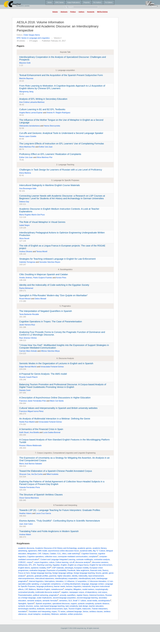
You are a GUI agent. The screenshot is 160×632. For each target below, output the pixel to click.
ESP (48, 568)
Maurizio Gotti (24, 63)
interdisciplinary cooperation (66, 578)
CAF (39, 554)
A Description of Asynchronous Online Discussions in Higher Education (55, 397)
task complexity (72, 606)
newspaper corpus (76, 592)
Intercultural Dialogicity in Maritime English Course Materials (49, 185)
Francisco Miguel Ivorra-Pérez (31, 411)
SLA (70, 601)
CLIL (59, 554)
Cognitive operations (35, 557)
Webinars (55, 614)
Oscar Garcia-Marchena (29, 498)
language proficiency (44, 586)
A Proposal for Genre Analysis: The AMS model (43, 374)
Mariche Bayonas (26, 78)
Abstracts (63, 12)
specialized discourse (61, 604)
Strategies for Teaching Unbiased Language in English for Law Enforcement (57, 259)
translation (22, 612)
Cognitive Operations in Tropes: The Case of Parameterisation (50, 321)
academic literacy (99, 548)
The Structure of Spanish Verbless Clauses (41, 494)
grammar (52, 576)
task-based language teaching (52, 606)
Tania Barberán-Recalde (29, 314)
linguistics (77, 586)
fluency (105, 570)
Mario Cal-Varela (57, 401)
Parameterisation (25, 595)
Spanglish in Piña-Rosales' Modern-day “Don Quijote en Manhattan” (53, 295)
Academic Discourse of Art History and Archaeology (56, 548)
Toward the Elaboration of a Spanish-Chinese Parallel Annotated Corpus (55, 471)
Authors (81, 12)
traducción (86, 609)
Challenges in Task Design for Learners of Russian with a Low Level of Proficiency (60, 169)
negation (64, 592)
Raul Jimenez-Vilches (28, 338)
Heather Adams (25, 513)
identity (75, 576)
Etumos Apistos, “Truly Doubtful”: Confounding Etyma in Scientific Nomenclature (59, 520)
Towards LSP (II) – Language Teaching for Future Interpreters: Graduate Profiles (59, 510)
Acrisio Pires (61, 278)
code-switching (73, 554)
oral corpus (102, 592)
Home (50, 2)
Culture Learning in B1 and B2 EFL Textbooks (42, 109)
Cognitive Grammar (89, 554)
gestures (30, 576)
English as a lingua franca (78, 565)
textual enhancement (54, 609)
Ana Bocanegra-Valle (27, 188)
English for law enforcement (101, 565)
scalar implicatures (44, 598)
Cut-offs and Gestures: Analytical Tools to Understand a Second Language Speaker (61, 133)
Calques (45, 554)
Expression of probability (56, 570)
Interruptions (50, 581)
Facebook (71, 570)
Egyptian (56, 565)
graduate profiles (41, 576)
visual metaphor (34, 614)
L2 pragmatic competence (50, 584)
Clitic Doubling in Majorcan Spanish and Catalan (43, 274)
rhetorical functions (96, 595)
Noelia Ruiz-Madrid (27, 422)
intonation (60, 581)
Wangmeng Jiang (26, 92)
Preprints (87, 2)
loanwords (86, 586)
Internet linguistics (36, 581)
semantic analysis (34, 601)
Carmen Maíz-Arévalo (28, 351)
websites (63, 614)
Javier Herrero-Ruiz (27, 325)
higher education (64, 576)
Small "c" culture (79, 601)
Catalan (53, 554)
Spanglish (22, 604)
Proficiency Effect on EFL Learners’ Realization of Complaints (50, 154)
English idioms (24, 568)
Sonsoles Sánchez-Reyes (49, 262)
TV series (61, 612)
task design (83, 606)
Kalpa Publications (73, 2)
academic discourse (26, 548)
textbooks (41, 609)
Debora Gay (24, 202)
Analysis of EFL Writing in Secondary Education (43, 99)
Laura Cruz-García (43, 513)
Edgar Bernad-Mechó (28, 367)
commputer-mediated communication (73, 557)
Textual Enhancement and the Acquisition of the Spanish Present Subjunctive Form (61, 75)
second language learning (87, 598)
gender (105, 573)
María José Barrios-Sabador (30, 464)
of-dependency (91, 592)
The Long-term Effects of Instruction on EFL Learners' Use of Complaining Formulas (61, 143)
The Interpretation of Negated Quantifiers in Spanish (45, 311)
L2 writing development (71, 584)
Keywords (90, 12)
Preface (73, 12)
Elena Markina (25, 173)
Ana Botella (34, 432)
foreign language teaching (84, 573)
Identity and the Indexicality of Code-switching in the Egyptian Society (54, 285)
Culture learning (61, 562)
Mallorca (32, 589)
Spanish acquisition (43, 604)
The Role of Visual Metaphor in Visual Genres (42, 222)
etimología (69, 568)
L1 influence (69, 581)
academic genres (85, 548)
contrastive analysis (102, 559)
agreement (32, 551)
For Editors (108, 2)
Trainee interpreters (99, 609)
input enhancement (96, 576)
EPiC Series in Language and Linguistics (33, 38)
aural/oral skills (86, 551)
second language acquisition (64, 598)
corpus (29, 562)
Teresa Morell (41, 251)
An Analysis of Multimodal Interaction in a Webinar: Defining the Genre (54, 418)
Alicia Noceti (24, 238)
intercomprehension (26, 578)
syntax (36, 606)
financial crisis (96, 570)
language (85, 584)
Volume (55, 12)
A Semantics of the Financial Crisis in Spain (41, 429)
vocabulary (46, 614)
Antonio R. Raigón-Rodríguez (58, 113)
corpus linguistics (41, 562)
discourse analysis (82, 562)
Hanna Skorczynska (52, 126)
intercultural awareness (44, 578)
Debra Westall (40, 299)
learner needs (59, 586)
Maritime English (43, 589)
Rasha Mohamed (26, 288)
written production (75, 614)
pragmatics (53, 595)
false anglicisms (82, 570)
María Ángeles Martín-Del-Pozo (32, 215)
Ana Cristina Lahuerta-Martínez (31, 102)
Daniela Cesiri (25, 390)
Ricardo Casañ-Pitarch (28, 377)
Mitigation (77, 589)
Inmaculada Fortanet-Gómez (52, 367)
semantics (63, 601)
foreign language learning (41, 573)
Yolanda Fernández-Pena (29, 487)
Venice (85, 612)
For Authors (97, 2)
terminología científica (27, 609)
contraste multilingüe (84, 559)
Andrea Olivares (25, 251)
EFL (30, 565)
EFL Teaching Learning (42, 565)
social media (92, 601)
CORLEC (22, 562)
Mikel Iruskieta (52, 474)
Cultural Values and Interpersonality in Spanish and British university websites (58, 408)
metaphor (68, 589)
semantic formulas (50, 601)
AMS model (42, 551)
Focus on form (24, 573)
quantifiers (71, 595)
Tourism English (74, 609)
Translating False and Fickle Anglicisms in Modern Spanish (49, 531)
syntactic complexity (86, 604)
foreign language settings (62, 573)
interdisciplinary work (86, 578)
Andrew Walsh (25, 534)
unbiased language (74, 612)
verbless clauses (96, 612)
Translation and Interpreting (39, 612)
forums (98, 573)
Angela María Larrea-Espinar (31, 113)
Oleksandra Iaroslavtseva (29, 126)
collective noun (51, 557)
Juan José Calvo (26, 524)
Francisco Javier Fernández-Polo (32, 401)
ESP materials (58, 568)
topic (66, 609)
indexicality (82, 576)
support (74, 604)
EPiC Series (59, 2)
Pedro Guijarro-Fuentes (42, 278)
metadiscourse (57, 589)
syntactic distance (102, 604)
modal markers (88, 589)
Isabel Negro (24, 225)
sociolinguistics (104, 601)
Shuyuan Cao (24, 474)
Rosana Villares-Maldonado (30, 445)
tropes (54, 612)
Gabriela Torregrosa (27, 262)
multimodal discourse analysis (47, 592)
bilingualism (32, 554)
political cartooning (40, 595)
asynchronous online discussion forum (63, 551)
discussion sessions (100, 562)
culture (51, 562)
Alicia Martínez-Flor (27, 147)
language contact (97, 584)
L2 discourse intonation (97, 581)
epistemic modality (38, 568)
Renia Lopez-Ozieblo (27, 136)
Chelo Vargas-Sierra (31, 35)
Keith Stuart (24, 432)
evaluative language (37, 570)
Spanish (30, 604)
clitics (64, 554)
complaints (93, 557)
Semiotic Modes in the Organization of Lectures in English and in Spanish (56, 363)
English (64, 565)
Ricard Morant (25, 299)
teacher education (96, 606)
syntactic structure (25, 606)
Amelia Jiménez (25, 278)
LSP (26, 589)
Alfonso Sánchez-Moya (50, 351)
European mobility (81, 568)
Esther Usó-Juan (46, 147)
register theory (82, 595)
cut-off (71, 562)
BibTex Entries (102, 12)
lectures (69, 586)
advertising (22, 551)
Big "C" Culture (99, 551)
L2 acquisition (81, 581)
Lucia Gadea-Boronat (51, 432)
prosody (63, 595)
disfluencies (23, 565)
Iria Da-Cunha (37, 474)
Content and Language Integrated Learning (57, 559)
